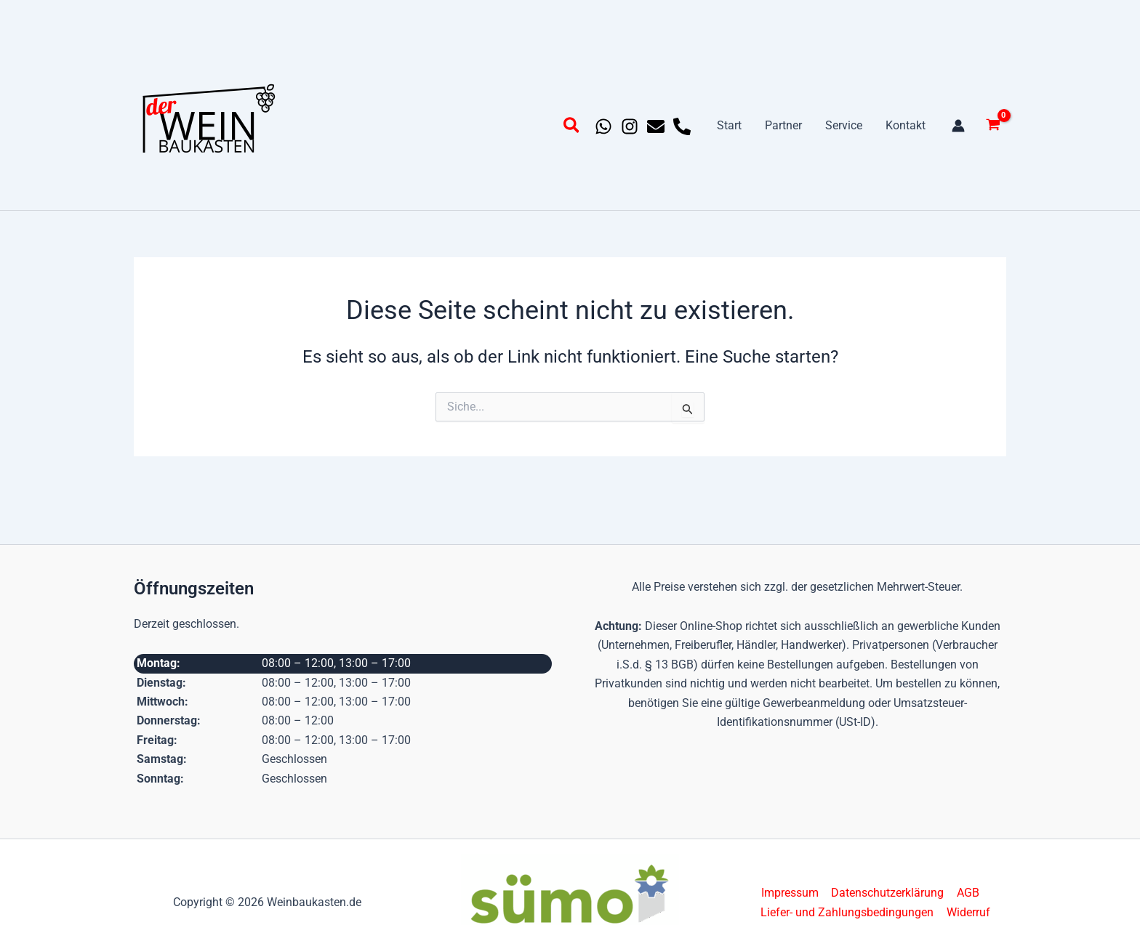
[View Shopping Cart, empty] (992, 126)
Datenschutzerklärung (887, 893)
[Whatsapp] (603, 126)
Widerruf (968, 912)
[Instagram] (629, 126)
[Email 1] (656, 126)
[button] (572, 128)
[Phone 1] (682, 126)
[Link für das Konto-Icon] (958, 125)
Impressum (790, 893)
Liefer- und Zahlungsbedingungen (848, 912)
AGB (966, 893)
